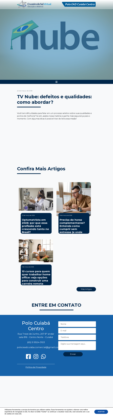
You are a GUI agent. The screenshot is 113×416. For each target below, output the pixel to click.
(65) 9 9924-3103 (36, 342)
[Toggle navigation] (56, 82)
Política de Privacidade (36, 367)
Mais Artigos (86, 289)
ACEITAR (101, 412)
